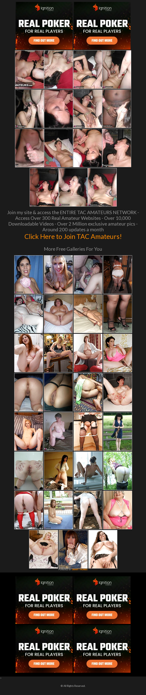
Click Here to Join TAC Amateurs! (73, 236)
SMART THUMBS (79, 569)
